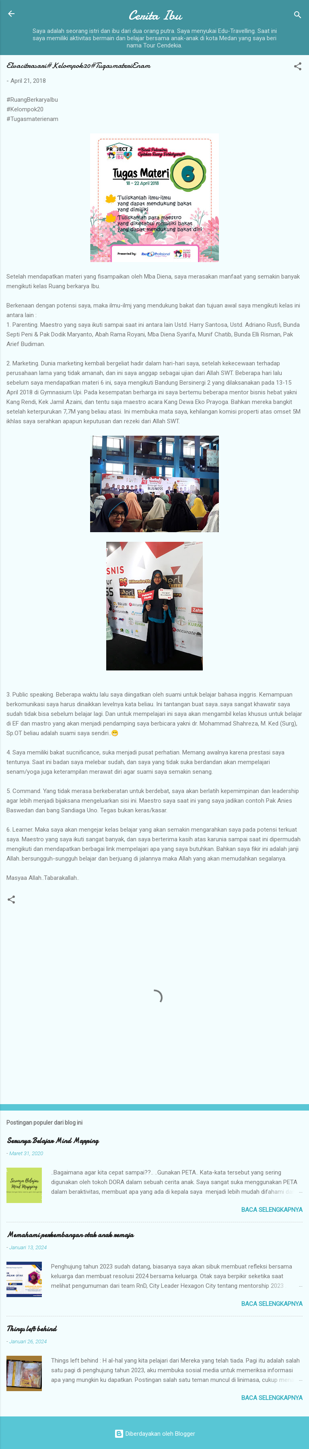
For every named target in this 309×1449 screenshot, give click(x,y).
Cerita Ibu (154, 15)
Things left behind (31, 1329)
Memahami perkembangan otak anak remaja (69, 1235)
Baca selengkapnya (272, 1209)
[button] (298, 67)
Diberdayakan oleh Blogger (154, 1433)
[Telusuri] (298, 16)
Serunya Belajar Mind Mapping (52, 1141)
